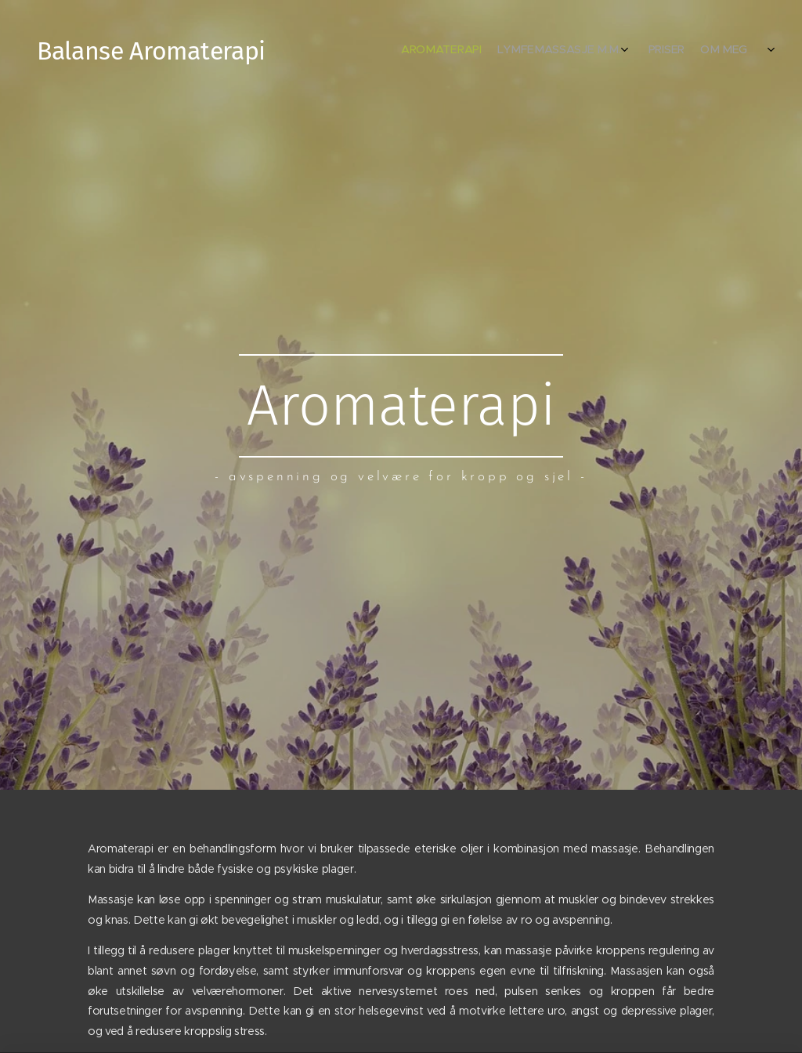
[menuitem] (686, 51)
